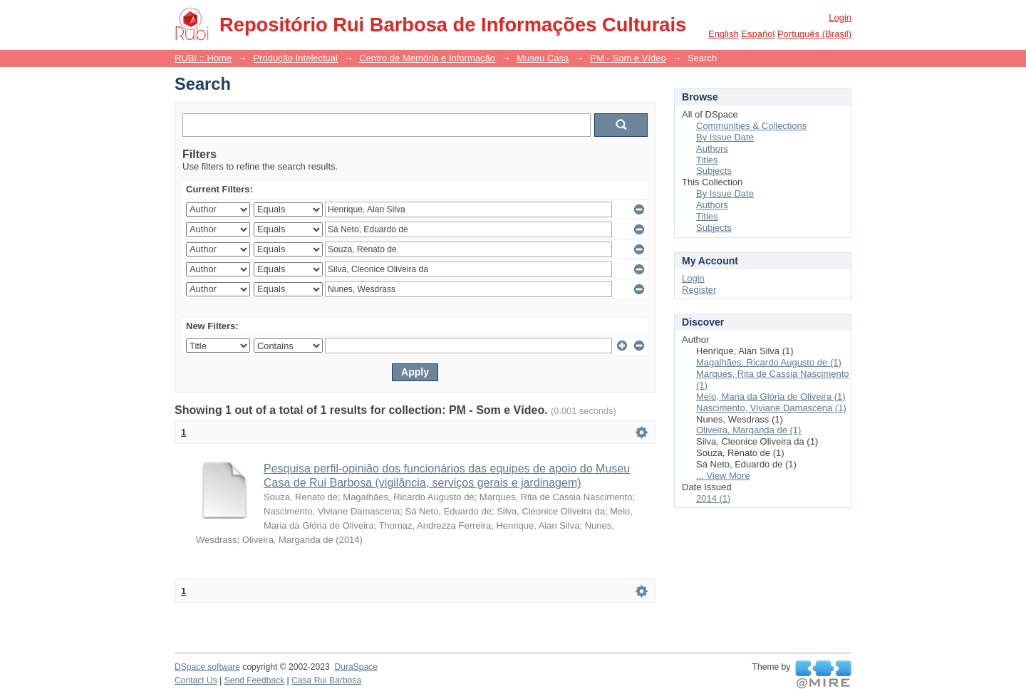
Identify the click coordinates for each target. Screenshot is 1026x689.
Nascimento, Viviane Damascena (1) (771, 408)
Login (840, 17)
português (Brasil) (814, 34)
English (723, 34)
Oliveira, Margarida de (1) (748, 430)
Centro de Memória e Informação (427, 58)
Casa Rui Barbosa (326, 680)
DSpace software (207, 667)
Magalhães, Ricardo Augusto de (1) (768, 362)
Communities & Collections (751, 125)
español (757, 34)
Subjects (714, 170)
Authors (712, 148)
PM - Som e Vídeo (627, 58)
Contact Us (196, 680)
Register (699, 289)
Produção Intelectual (295, 58)
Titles (707, 160)
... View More (723, 475)
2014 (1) (713, 498)
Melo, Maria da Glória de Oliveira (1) (771, 396)
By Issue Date (725, 137)
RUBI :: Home (203, 58)
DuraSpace (355, 667)
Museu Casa (543, 58)
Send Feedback (254, 680)
